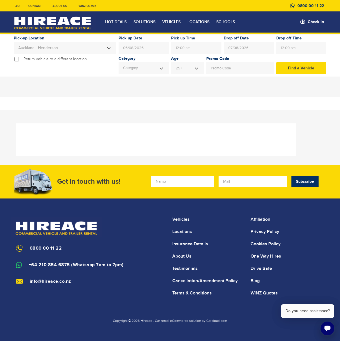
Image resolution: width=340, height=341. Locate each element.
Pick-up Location (29, 38)
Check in (316, 21)
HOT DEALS (116, 22)
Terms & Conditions (192, 293)
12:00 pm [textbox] (183, 48)
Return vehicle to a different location (55, 59)
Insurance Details (190, 244)
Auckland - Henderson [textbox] (38, 48)
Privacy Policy (265, 231)
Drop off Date (236, 38)
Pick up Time (183, 38)
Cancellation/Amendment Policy (205, 281)
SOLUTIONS (144, 22)
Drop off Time (289, 38)
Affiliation (260, 219)
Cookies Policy (266, 244)
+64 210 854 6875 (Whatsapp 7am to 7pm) (76, 265)
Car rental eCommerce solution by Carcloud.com (191, 321)
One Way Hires (266, 256)
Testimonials (185, 268)
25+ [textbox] (179, 68)
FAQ (17, 6)
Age (175, 58)
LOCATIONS (198, 22)
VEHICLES (171, 22)
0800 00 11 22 (310, 5)
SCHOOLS (225, 22)
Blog (255, 281)
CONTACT (35, 6)
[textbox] (144, 68)
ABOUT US (60, 6)
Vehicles (181, 219)
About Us (181, 256)
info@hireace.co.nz (50, 281)
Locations (182, 231)
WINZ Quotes (87, 6)
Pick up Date (130, 38)
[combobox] (65, 48)
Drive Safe (261, 268)
